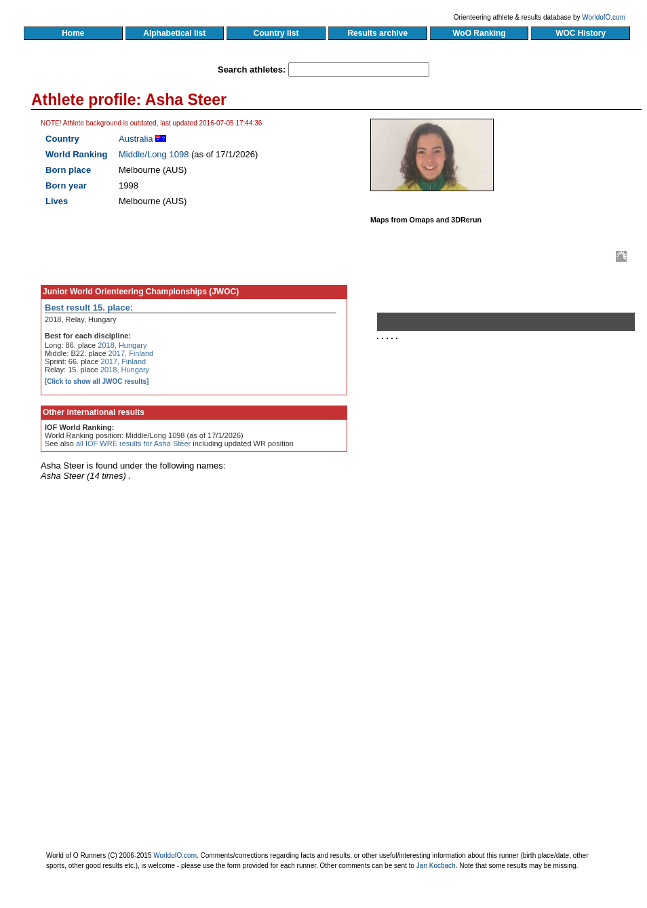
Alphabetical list (174, 33)
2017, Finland (131, 353)
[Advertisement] (511, 500)
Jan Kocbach (436, 865)
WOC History (580, 33)
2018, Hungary (122, 345)
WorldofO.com (603, 17)
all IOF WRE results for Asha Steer (133, 443)
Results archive (377, 33)
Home (73, 33)
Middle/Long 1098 (154, 154)
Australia (136, 139)
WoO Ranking (479, 33)
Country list (276, 33)
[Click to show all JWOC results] (97, 381)
